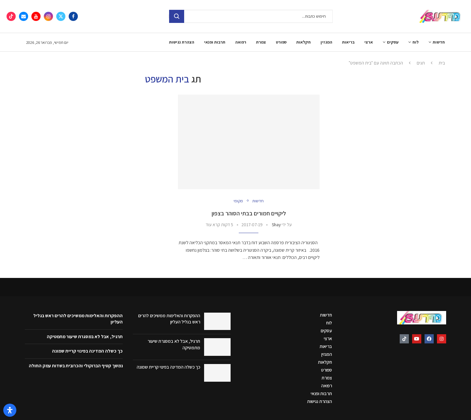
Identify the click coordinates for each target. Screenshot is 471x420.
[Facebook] (73, 16)
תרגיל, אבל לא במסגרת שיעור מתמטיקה (85, 336)
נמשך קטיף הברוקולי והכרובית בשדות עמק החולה (76, 366)
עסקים (392, 42)
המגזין (326, 42)
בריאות (348, 42)
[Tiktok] (11, 16)
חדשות (439, 42)
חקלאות (303, 42)
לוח (415, 42)
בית (442, 63)
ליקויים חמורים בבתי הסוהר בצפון (249, 213)
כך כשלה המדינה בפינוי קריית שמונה (168, 367)
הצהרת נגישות (181, 42)
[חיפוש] (251, 16)
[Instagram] (48, 16)
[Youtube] (36, 16)
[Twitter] (60, 16)
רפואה (240, 42)
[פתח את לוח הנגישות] (9, 410)
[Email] (23, 16)
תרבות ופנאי (214, 42)
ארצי (368, 42)
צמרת (261, 42)
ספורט (281, 42)
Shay (276, 225)
